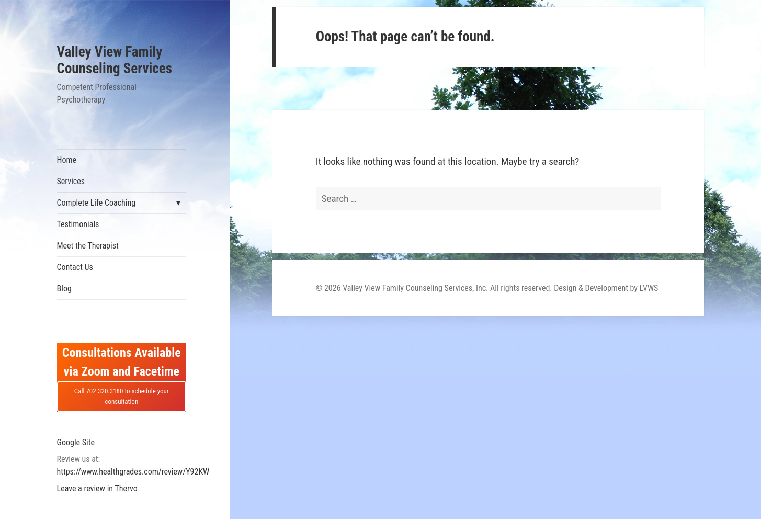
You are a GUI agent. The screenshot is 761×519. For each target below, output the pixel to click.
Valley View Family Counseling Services (114, 60)
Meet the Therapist (88, 246)
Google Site (76, 442)
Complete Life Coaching (96, 203)
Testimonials (78, 224)
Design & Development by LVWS (606, 288)
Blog (64, 289)
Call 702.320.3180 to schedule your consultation (121, 396)
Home (67, 160)
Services (71, 181)
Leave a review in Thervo (97, 488)
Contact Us (75, 267)
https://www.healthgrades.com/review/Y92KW (133, 472)
